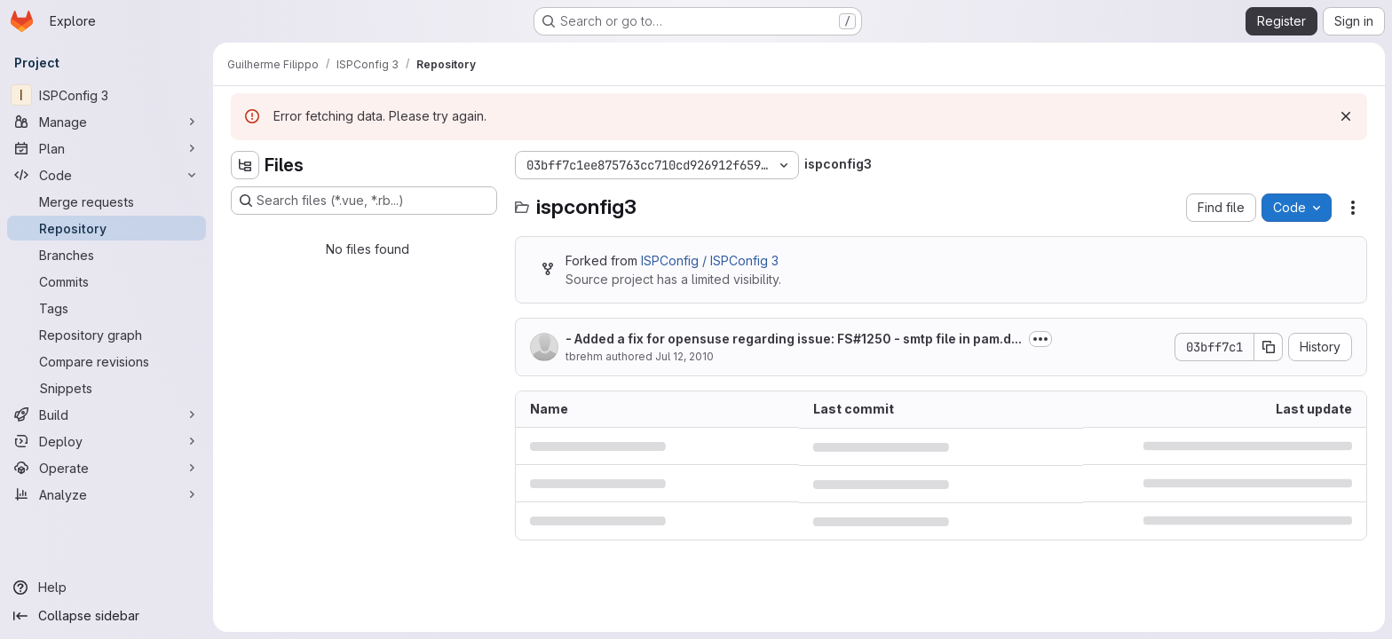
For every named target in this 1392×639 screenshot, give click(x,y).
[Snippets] (106, 387)
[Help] (106, 587)
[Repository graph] (106, 334)
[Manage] (106, 121)
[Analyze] (106, 494)
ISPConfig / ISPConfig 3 (710, 260)
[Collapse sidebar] (106, 616)
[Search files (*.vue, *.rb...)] (364, 200)
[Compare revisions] (106, 361)
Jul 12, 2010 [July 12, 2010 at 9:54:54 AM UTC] (684, 356)
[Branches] (106, 254)
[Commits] (106, 281)
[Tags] (106, 308)
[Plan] (106, 148)
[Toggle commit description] (1040, 339)
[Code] (106, 174)
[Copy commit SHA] (1268, 347)
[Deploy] (106, 441)
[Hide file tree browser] (245, 165)
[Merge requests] (106, 201)
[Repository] (106, 228)
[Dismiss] (1345, 116)
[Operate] (106, 467)
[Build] (106, 414)
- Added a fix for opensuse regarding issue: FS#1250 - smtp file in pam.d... (794, 338)
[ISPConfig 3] (106, 95)
